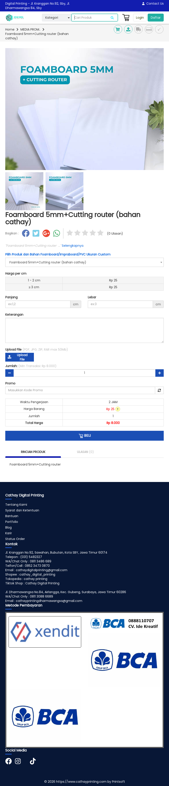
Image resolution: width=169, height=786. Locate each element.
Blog (8, 527)
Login (140, 17)
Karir (8, 533)
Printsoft (118, 781)
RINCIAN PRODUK (33, 452)
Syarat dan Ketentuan (22, 510)
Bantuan (11, 516)
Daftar (156, 17)
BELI (85, 435)
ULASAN (85, 452)
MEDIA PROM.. (30, 29)
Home (10, 29)
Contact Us (153, 3)
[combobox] (84, 262)
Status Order (15, 539)
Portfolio (11, 522)
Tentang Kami (16, 504)
